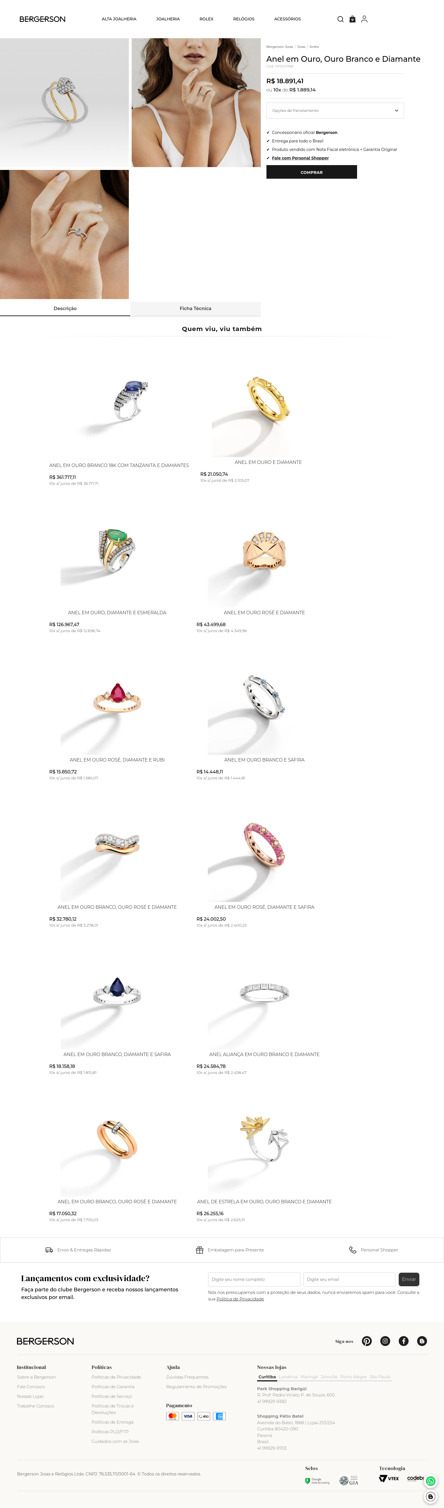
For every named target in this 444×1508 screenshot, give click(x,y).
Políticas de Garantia (113, 1386)
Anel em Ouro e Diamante (268, 462)
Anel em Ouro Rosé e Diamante (264, 612)
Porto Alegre (353, 1376)
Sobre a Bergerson (36, 1377)
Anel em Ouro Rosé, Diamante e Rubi (117, 760)
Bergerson (326, 132)
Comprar (312, 172)
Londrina (288, 1376)
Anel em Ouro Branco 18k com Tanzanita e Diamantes (119, 465)
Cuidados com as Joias (115, 1441)
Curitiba (267, 1376)
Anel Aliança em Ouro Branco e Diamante (264, 1054)
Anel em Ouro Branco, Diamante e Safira (117, 1054)
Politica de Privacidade (240, 1299)
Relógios (244, 19)
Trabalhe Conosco (35, 1406)
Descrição (65, 308)
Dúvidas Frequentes (187, 1377)
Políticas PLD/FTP (110, 1431)
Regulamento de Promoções (196, 1386)
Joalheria (168, 19)
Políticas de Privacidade (116, 1377)
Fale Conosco (31, 1386)
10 (277, 90)
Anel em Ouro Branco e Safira (264, 760)
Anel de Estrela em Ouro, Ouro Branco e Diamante (264, 1201)
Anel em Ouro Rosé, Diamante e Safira (265, 907)
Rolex (207, 19)
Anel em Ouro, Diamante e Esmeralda (117, 612)
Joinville (329, 1376)
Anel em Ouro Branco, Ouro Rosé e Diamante (117, 907)
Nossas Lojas (30, 1396)
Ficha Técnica (196, 308)
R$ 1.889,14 (302, 90)
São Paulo (380, 1376)
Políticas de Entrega (113, 1422)
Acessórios (287, 19)
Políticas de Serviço (112, 1396)
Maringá (309, 1376)
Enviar (409, 1279)
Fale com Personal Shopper (300, 158)
